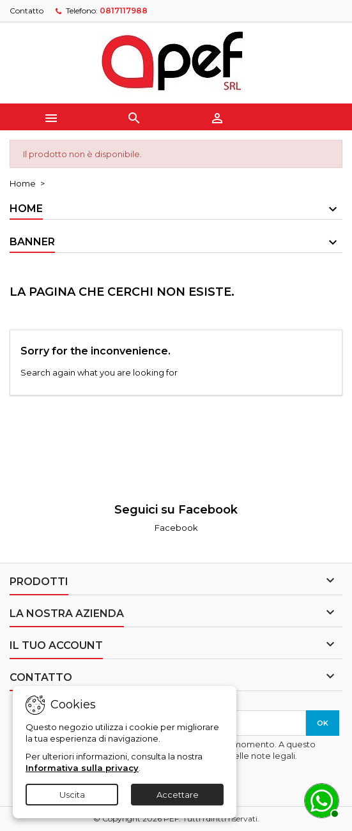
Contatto (26, 10)
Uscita (72, 794)
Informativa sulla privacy (82, 768)
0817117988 (124, 10)
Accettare (178, 794)
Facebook (176, 527)
